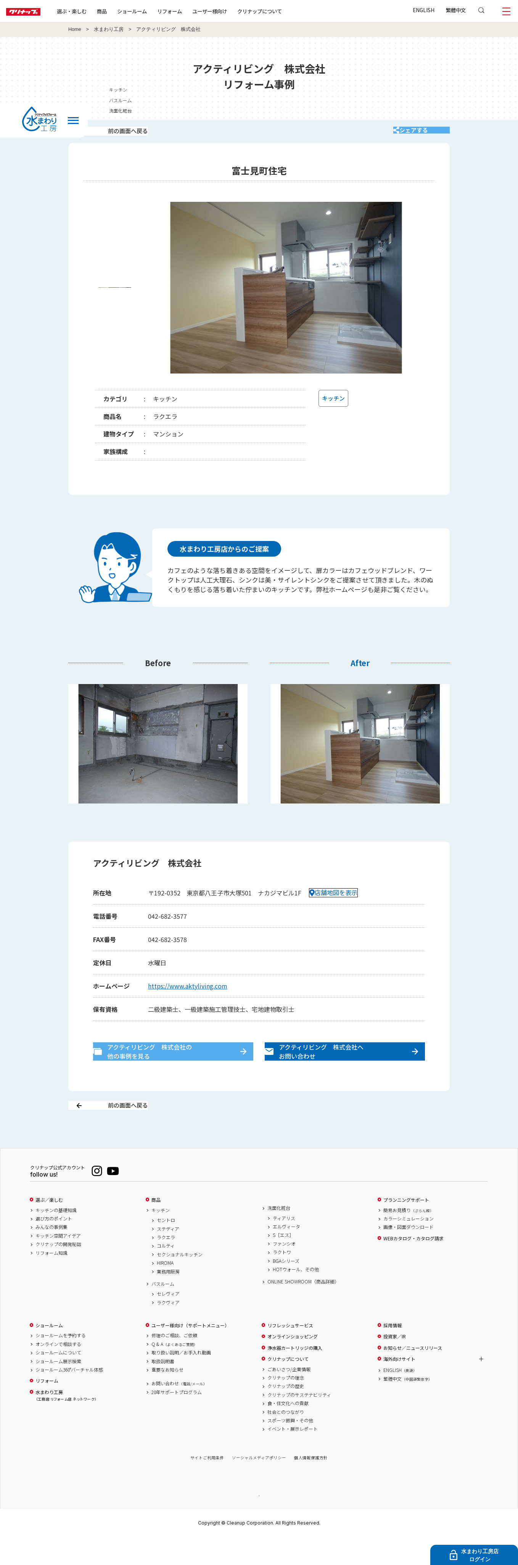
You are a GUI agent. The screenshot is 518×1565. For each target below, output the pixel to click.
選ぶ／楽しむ (49, 1227)
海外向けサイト (399, 1386)
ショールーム (156, 11)
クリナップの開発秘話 (58, 1271)
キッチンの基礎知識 (56, 1237)
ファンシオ (284, 1270)
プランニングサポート (406, 1227)
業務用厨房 (168, 1298)
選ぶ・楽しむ (96, 11)
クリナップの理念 (285, 1404)
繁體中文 (456, 10)
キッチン (160, 1237)
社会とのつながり (285, 1439)
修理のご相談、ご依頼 (174, 1362)
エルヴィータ (286, 1253)
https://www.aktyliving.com (187, 995)
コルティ (166, 1273)
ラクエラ (166, 1264)
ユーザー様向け (234, 11)
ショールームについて (58, 1380)
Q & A (174, 1371)
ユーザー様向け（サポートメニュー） (190, 1352)
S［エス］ (283, 1262)
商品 (156, 1227)
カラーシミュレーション (408, 1245)
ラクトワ (282, 1279)
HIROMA (165, 1290)
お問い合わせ (179, 1410)
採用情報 (392, 1352)
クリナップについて (284, 11)
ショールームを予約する (60, 1362)
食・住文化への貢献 (288, 1430)
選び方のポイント (53, 1245)
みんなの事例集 (51, 1254)
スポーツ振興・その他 (290, 1447)
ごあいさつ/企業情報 (288, 1396)
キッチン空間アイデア (58, 1262)
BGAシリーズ (286, 1288)
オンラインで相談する (58, 1371)
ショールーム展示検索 (58, 1388)
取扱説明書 (162, 1388)
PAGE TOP (259, 1522)
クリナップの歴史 (285, 1413)
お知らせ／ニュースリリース (412, 1375)
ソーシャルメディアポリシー (259, 1485)
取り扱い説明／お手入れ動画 (181, 1380)
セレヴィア (168, 1321)
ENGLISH (423, 10)
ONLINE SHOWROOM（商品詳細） (303, 1309)
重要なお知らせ (167, 1396)
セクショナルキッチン (180, 1281)
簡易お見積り (408, 1237)
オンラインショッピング (292, 1364)
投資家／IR (394, 1364)
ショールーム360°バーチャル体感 (69, 1396)
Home (74, 29)
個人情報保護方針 (311, 1485)
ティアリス (284, 1245)
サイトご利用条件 (207, 1485)
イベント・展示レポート (292, 1456)
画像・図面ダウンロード (408, 1254)
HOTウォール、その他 (296, 1296)
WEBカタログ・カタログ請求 (413, 1265)
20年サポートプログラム (176, 1419)
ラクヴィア (168, 1329)
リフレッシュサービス (290, 1352)
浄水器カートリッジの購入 (294, 1375)
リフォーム (194, 11)
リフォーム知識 (51, 1280)
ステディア (168, 1256)
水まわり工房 (109, 29)
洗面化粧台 (278, 1235)
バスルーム (162, 1310)
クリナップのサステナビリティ (299, 1421)
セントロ (166, 1247)
